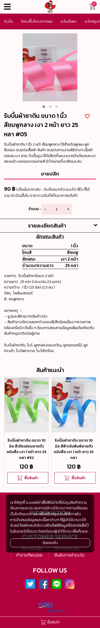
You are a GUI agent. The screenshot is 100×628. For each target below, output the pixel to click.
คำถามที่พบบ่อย (29, 555)
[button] (44, 106)
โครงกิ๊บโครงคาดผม (37, 21)
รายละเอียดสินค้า (64, 226)
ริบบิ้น (8, 21)
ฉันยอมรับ (50, 543)
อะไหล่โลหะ (69, 21)
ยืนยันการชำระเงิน (69, 555)
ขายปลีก (50, 173)
